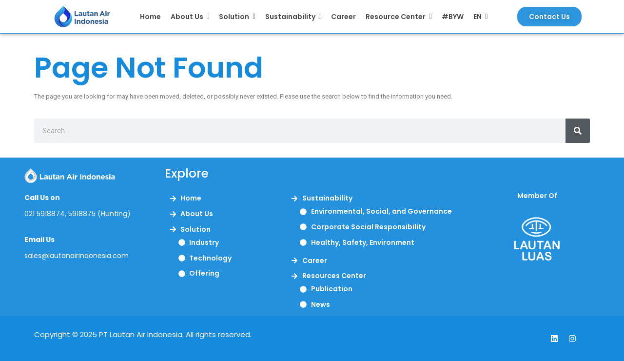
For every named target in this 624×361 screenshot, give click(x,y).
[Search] (578, 131)
